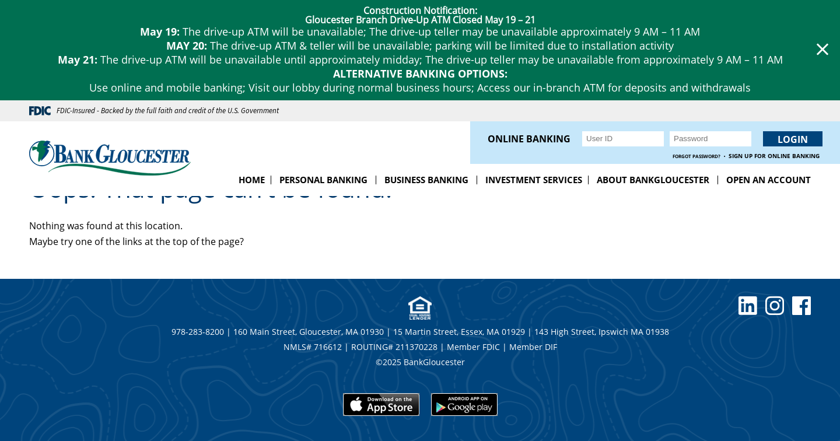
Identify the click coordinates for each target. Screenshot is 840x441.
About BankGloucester (653, 180)
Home (252, 180)
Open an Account (768, 180)
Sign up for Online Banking (774, 156)
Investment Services (533, 180)
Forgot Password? (696, 156)
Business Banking (426, 180)
